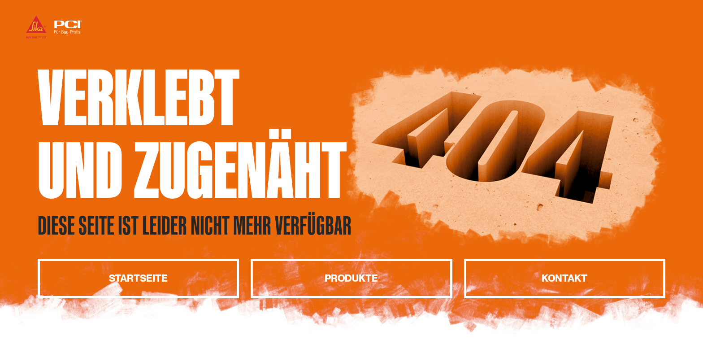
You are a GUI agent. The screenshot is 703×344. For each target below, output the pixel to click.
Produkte (351, 278)
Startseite (138, 278)
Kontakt (564, 278)
